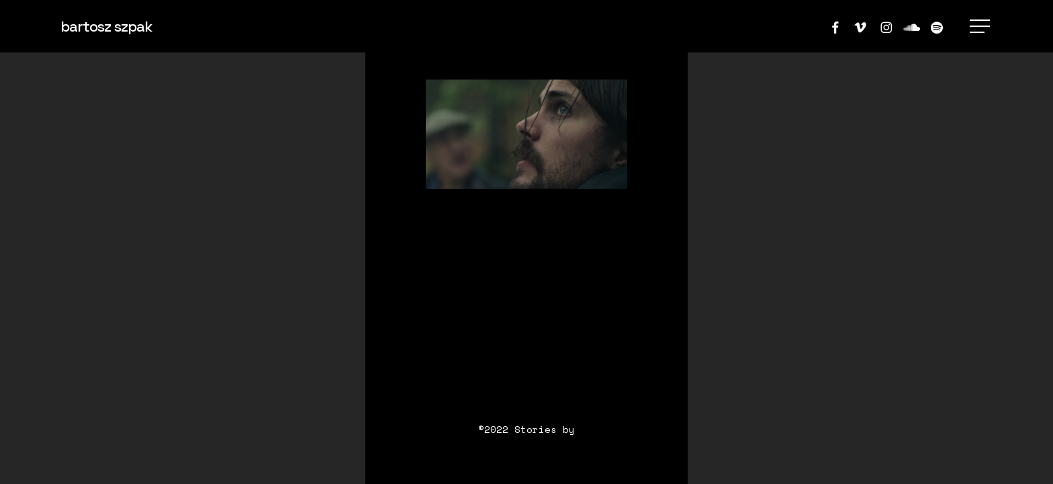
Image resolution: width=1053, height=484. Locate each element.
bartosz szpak (106, 26)
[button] (981, 26)
